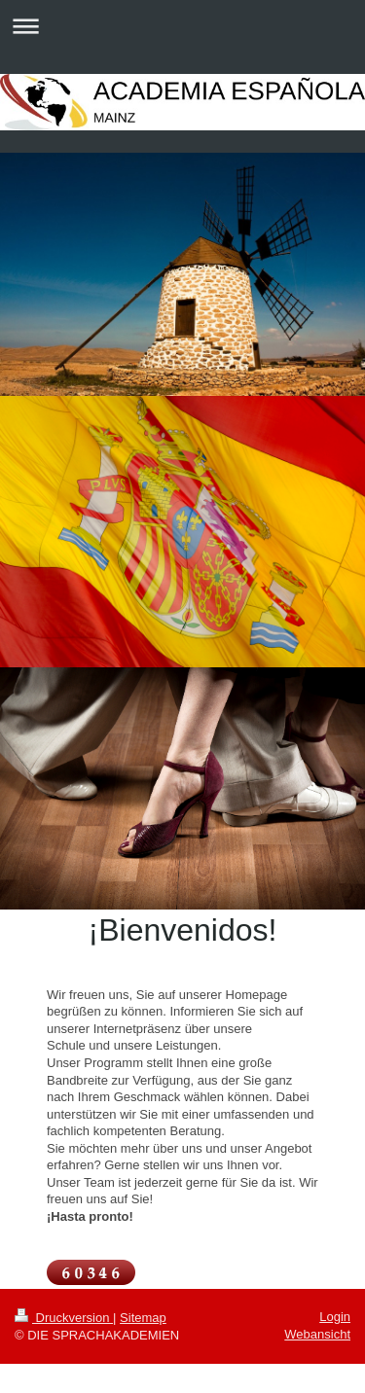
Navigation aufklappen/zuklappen (182, 26)
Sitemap (143, 1317)
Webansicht (317, 1334)
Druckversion (64, 1317)
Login (334, 1316)
